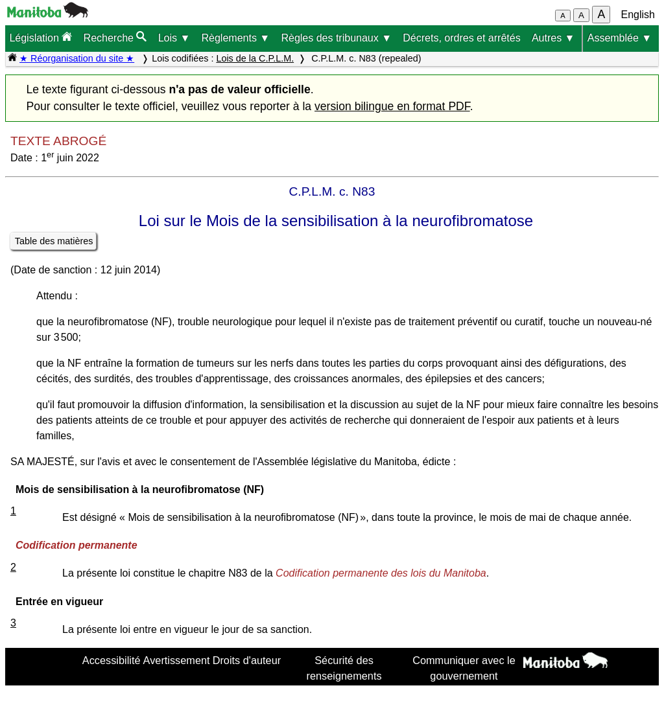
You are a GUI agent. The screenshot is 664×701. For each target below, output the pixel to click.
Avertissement (176, 660)
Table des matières (54, 241)
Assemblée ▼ (619, 37)
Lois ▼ (174, 37)
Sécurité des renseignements (344, 668)
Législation (40, 37)
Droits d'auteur (247, 660)
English (638, 14)
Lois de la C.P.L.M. (255, 58)
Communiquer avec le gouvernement (464, 668)
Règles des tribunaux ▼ (336, 37)
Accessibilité (111, 660)
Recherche (115, 37)
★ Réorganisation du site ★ (76, 58)
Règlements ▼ (236, 37)
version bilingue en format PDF (392, 106)
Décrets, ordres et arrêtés (461, 37)
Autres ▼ (553, 37)
